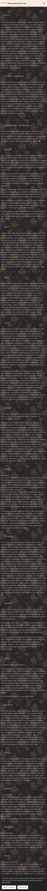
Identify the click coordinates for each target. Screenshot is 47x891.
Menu (44, 3)
